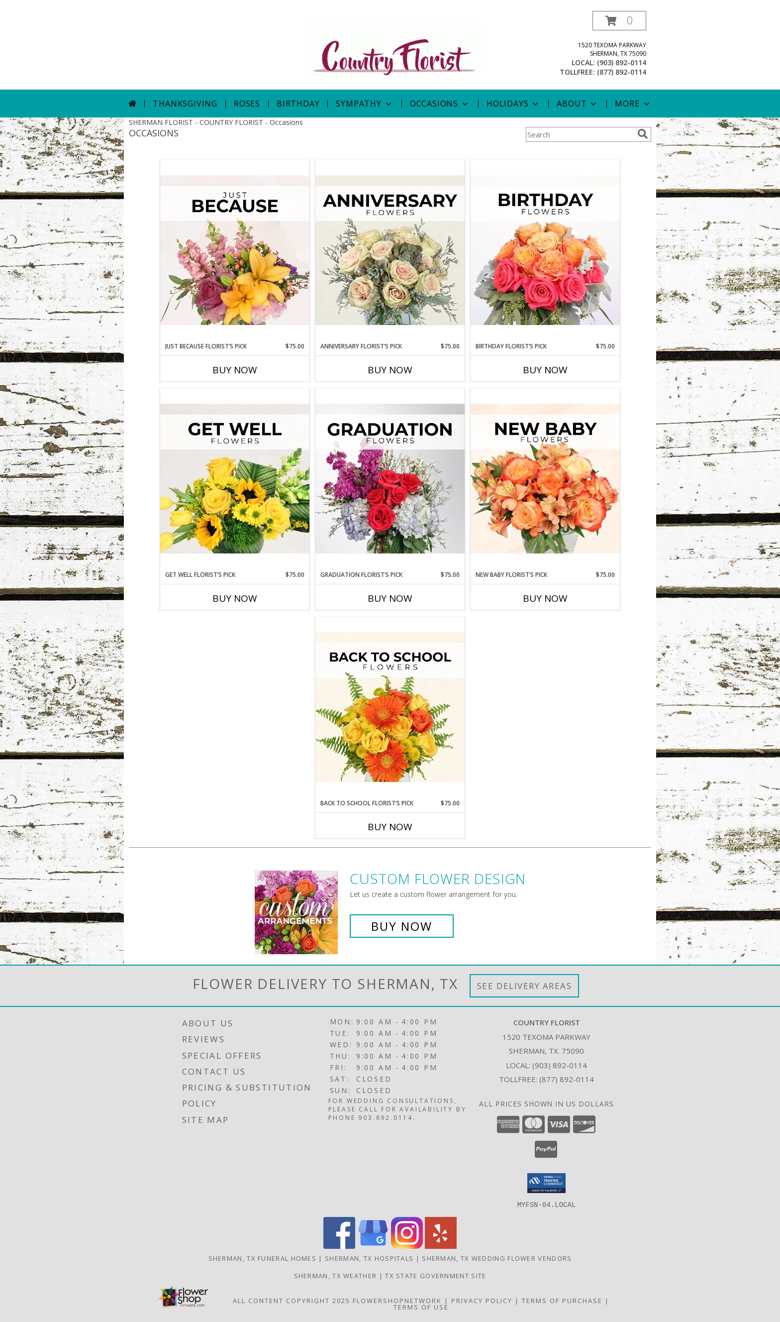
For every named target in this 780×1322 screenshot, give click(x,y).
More (633, 103)
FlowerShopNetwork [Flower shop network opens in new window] (397, 1300)
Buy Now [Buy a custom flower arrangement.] (401, 926)
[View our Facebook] (339, 1245)
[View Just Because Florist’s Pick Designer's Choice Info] (234, 250)
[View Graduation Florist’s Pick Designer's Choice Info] (390, 479)
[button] (619, 20)
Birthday (298, 103)
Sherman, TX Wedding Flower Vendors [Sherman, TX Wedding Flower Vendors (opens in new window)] (497, 1257)
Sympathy (364, 103)
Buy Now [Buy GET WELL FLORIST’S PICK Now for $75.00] (234, 598)
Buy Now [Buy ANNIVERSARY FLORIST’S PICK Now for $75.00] (390, 369)
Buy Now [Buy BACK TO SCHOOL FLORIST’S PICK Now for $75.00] (390, 826)
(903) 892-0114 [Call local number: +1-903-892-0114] (621, 62)
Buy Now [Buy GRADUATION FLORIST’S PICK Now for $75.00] (390, 598)
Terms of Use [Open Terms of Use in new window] (421, 1306)
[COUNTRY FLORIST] (394, 47)
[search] (643, 133)
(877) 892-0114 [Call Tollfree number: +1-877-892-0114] (566, 1079)
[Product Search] (579, 134)
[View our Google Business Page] (373, 1245)
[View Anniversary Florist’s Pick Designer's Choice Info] (390, 250)
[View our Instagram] (407, 1245)
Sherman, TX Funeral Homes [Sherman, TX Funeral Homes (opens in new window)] (262, 1257)
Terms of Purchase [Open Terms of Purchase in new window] (562, 1300)
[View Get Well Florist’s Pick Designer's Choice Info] (234, 479)
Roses (247, 103)
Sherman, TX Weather (335, 1275)
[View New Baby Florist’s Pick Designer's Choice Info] (545, 479)
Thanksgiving (185, 103)
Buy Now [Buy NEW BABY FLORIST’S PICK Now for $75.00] (545, 598)
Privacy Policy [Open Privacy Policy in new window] (481, 1300)
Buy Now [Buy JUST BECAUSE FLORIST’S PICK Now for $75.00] (234, 369)
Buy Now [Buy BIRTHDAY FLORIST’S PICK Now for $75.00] (545, 369)
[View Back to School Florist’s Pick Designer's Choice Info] (390, 707)
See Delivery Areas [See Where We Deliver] (524, 986)
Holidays (513, 103)
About (577, 103)
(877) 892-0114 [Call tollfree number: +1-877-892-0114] (621, 72)
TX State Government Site (435, 1275)
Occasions (440, 103)
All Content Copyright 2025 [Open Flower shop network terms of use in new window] (291, 1300)
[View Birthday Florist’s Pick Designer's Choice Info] (545, 250)
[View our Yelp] (441, 1245)
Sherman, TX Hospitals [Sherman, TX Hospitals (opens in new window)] (369, 1257)
